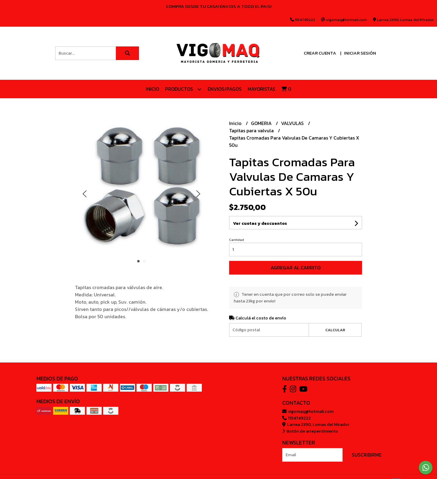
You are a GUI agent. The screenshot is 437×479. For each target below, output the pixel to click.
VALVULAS (293, 123)
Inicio (152, 89)
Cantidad (236, 239)
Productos (183, 89)
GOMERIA (262, 123)
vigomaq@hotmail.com (308, 411)
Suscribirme (366, 454)
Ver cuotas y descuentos (260, 223)
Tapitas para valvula (252, 130)
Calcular (335, 330)
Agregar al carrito (295, 267)
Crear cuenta (320, 52)
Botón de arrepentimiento (310, 431)
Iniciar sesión (360, 52)
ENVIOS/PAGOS (225, 89)
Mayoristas (261, 89)
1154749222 (296, 418)
